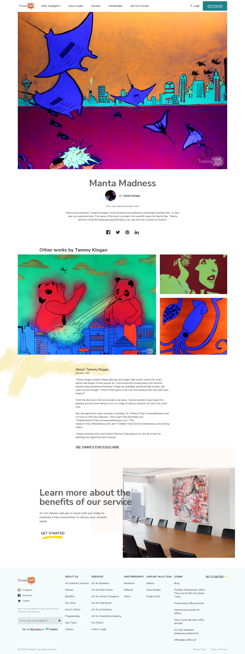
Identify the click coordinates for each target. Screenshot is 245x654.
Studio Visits (153, 596)
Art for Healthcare (101, 603)
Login (197, 6)
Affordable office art (185, 640)
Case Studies (153, 590)
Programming (72, 616)
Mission (69, 590)
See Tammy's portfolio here (97, 447)
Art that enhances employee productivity (186, 631)
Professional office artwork (189, 603)
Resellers (129, 583)
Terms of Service (218, 649)
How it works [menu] (75, 6)
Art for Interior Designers (105, 596)
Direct (127, 596)
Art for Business (100, 583)
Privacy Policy (200, 649)
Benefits (70, 596)
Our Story (70, 603)
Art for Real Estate (102, 590)
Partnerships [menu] (115, 6)
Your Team (71, 622)
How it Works (72, 609)
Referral (128, 590)
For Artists (97, 622)
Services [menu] (95, 6)
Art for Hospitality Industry (106, 616)
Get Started (215, 6)
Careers (69, 629)
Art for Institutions (101, 609)
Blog (176, 583)
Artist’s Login (98, 629)
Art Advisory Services (77, 583)
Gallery (150, 583)
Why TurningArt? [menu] (50, 6)
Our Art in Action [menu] (139, 6)
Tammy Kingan (131, 195)
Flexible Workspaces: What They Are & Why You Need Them (189, 593)
